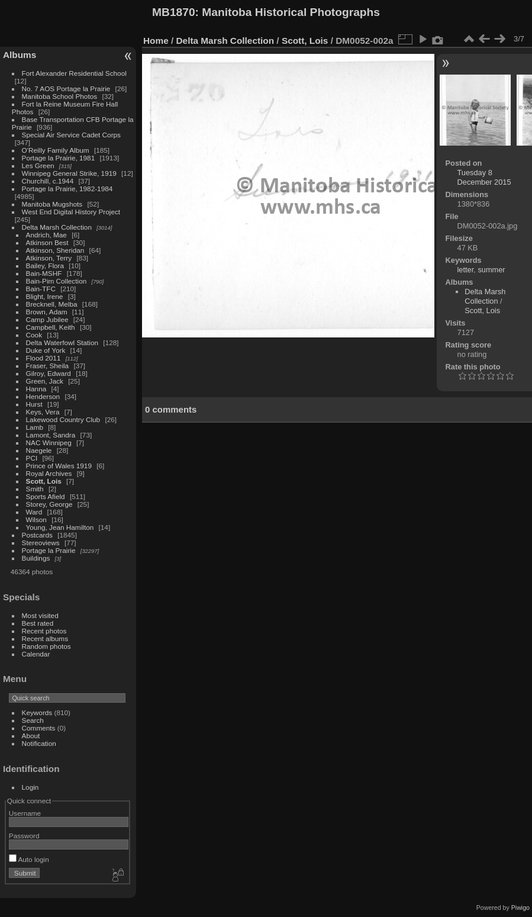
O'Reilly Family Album (55, 150)
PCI (32, 458)
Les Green (38, 165)
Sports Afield (45, 496)
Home (156, 41)
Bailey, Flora (45, 265)
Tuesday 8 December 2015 (484, 177)
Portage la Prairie (49, 550)
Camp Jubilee (47, 319)
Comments (39, 728)
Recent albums (45, 638)
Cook (34, 335)
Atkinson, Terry (49, 258)
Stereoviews (41, 542)
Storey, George (49, 504)
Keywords (37, 712)
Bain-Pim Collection (56, 281)
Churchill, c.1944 (48, 181)
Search (33, 720)
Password (24, 835)
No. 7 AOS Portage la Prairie (66, 88)
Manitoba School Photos (60, 96)
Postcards (37, 535)
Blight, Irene (44, 296)
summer (491, 269)
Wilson (36, 519)
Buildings (36, 558)
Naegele (39, 450)
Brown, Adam (46, 312)
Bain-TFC (41, 288)
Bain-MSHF (44, 273)
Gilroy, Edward (48, 373)
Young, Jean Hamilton (60, 527)
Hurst (34, 404)
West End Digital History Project (71, 211)
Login (30, 787)
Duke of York (46, 350)
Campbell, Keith (50, 327)
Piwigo (520, 907)
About (31, 735)
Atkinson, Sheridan (55, 250)
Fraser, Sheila (47, 365)
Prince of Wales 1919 (59, 465)
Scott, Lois (44, 481)
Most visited (40, 615)
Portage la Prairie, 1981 (58, 158)
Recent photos (44, 631)
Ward (34, 512)
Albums (19, 55)
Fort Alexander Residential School (74, 73)
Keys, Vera (43, 412)
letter (465, 269)
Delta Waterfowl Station (62, 342)
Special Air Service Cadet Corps (71, 135)
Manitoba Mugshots (52, 204)
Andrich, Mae (46, 235)
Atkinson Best (47, 242)
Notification (39, 743)
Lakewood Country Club (63, 419)
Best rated (38, 623)
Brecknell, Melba (52, 304)
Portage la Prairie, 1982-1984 (67, 188)
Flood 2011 (43, 358)
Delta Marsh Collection (57, 227)
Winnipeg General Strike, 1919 (69, 173)
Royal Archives (49, 473)
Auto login (29, 859)
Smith (35, 489)
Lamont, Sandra (51, 435)
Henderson (43, 396)
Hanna (36, 388)
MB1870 (173, 12)
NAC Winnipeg (49, 442)
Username (25, 813)
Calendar (36, 654)
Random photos (46, 646)
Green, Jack (44, 381)
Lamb (34, 427)
